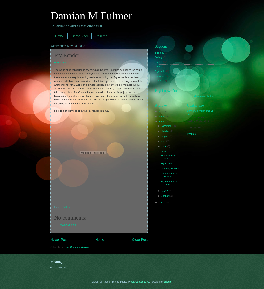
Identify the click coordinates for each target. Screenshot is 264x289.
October (165, 131)
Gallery (158, 57)
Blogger (168, 281)
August (165, 136)
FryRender (60, 62)
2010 (161, 111)
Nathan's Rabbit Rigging (169, 175)
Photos (158, 62)
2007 (161, 202)
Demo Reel (79, 36)
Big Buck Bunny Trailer (169, 183)
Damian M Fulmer (91, 16)
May (163, 151)
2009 (161, 116)
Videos (158, 80)
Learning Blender (170, 168)
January (165, 196)
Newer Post (58, 240)
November (167, 126)
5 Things (159, 52)
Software (67, 207)
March (164, 190)
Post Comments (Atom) (77, 247)
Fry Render (167, 163)
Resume (101, 36)
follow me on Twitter (203, 96)
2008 (161, 121)
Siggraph (159, 71)
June (164, 146)
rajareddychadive (140, 281)
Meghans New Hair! (168, 157)
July (163, 141)
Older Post (140, 240)
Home (59, 36)
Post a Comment (67, 224)
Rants (158, 66)
